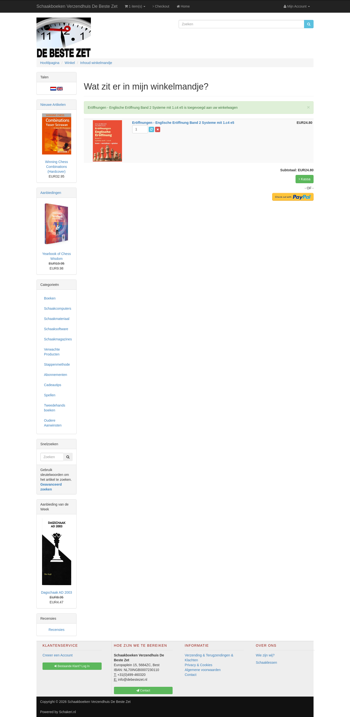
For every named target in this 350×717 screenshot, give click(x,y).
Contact (190, 675)
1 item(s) (135, 6)
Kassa (304, 179)
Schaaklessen (266, 662)
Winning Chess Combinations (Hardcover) (56, 166)
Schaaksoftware (56, 329)
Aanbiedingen (50, 193)
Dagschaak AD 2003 (56, 592)
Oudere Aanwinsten (52, 422)
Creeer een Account (58, 655)
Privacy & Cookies (198, 665)
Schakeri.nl (67, 712)
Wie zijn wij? (265, 655)
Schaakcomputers (57, 308)
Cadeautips (52, 385)
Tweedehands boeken (54, 407)
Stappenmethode (57, 364)
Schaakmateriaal (56, 319)
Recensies (56, 630)
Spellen (49, 395)
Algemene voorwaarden (203, 670)
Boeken (49, 298)
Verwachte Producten (52, 351)
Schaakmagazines (58, 339)
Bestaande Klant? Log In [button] (72, 666)
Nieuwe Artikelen (53, 105)
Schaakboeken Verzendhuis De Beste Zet (76, 6)
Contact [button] (143, 690)
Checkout (161, 6)
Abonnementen (55, 375)
